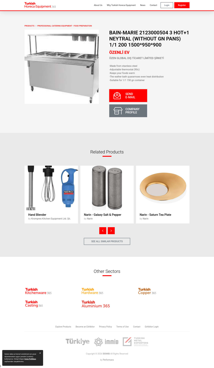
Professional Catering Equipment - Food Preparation (64, 26)
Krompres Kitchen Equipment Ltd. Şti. (51, 218)
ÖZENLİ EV (119, 52)
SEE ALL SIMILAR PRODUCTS (107, 241)
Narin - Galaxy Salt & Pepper (102, 214)
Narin (90, 218)
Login (166, 5)
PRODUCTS (29, 26)
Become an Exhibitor (85, 326)
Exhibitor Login (152, 326)
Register (182, 5)
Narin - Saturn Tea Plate (155, 214)
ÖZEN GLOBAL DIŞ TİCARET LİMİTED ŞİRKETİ (136, 58)
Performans (108, 360)
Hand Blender (37, 214)
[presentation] (102, 230)
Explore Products (63, 326)
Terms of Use (122, 326)
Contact (136, 326)
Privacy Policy (105, 326)
